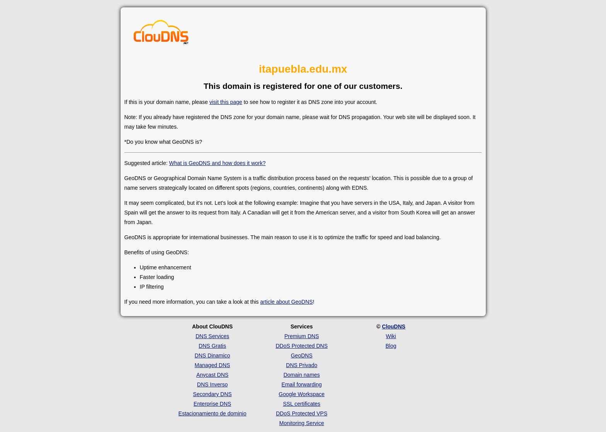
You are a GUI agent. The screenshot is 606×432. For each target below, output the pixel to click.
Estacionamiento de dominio (213, 413)
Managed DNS (212, 365)
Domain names (301, 375)
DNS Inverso (212, 384)
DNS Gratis (212, 346)
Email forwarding (301, 384)
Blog (390, 346)
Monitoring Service (301, 423)
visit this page (225, 102)
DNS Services (212, 336)
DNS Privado (301, 365)
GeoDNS (301, 355)
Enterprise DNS (212, 404)
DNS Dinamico (212, 355)
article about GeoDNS (286, 302)
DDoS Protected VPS (301, 413)
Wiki (391, 336)
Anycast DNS (212, 375)
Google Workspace (302, 394)
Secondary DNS (212, 394)
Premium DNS (301, 336)
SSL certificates (301, 404)
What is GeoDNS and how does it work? (217, 163)
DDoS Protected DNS (302, 346)
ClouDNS (393, 326)
